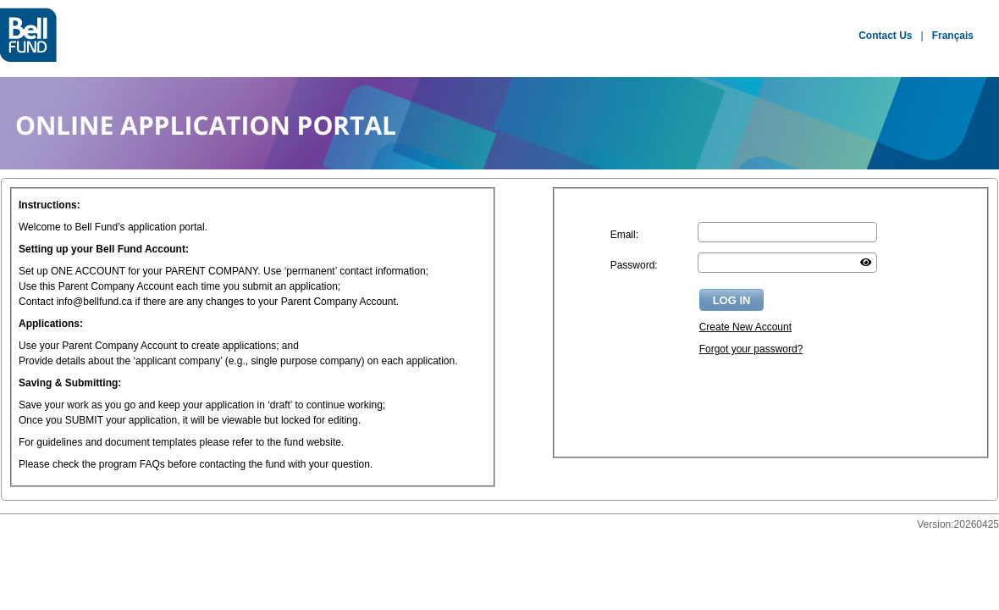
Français (953, 36)
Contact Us (885, 36)
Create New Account (745, 327)
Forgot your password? (751, 349)
